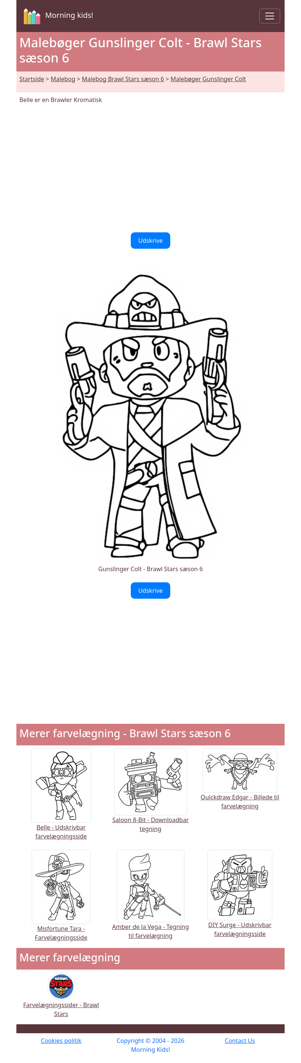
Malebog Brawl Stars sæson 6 (123, 79)
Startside (31, 79)
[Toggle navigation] (269, 16)
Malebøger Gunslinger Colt (208, 79)
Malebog (63, 79)
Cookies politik (61, 1041)
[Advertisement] (150, 168)
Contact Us (240, 1041)
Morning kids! (57, 16)
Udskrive (150, 240)
